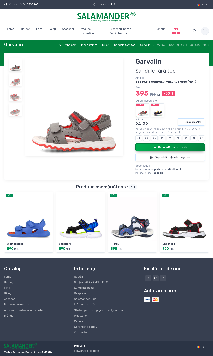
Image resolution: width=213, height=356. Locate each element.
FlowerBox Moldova (87, 350)
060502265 (30, 4)
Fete (7, 287)
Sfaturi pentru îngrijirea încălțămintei (98, 310)
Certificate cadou (85, 326)
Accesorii (10, 299)
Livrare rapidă (106, 4)
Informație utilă (84, 304)
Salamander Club (85, 299)
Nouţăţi (78, 276)
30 (185, 138)
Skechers (65, 243)
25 (146, 138)
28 (170, 138)
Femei (8, 276)
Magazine (80, 315)
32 (201, 138)
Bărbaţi (8, 282)
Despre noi (81, 293)
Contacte (80, 332)
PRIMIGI (115, 243)
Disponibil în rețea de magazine (170, 157)
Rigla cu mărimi (191, 122)
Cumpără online (84, 287)
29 (178, 138)
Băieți (8, 293)
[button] (194, 31)
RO (201, 4)
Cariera (79, 321)
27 (162, 138)
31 (194, 138)
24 (138, 138)
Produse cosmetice (17, 304)
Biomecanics (15, 243)
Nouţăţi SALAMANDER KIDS (91, 282)
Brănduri (9, 315)
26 (154, 138)
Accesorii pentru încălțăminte (23, 310)
